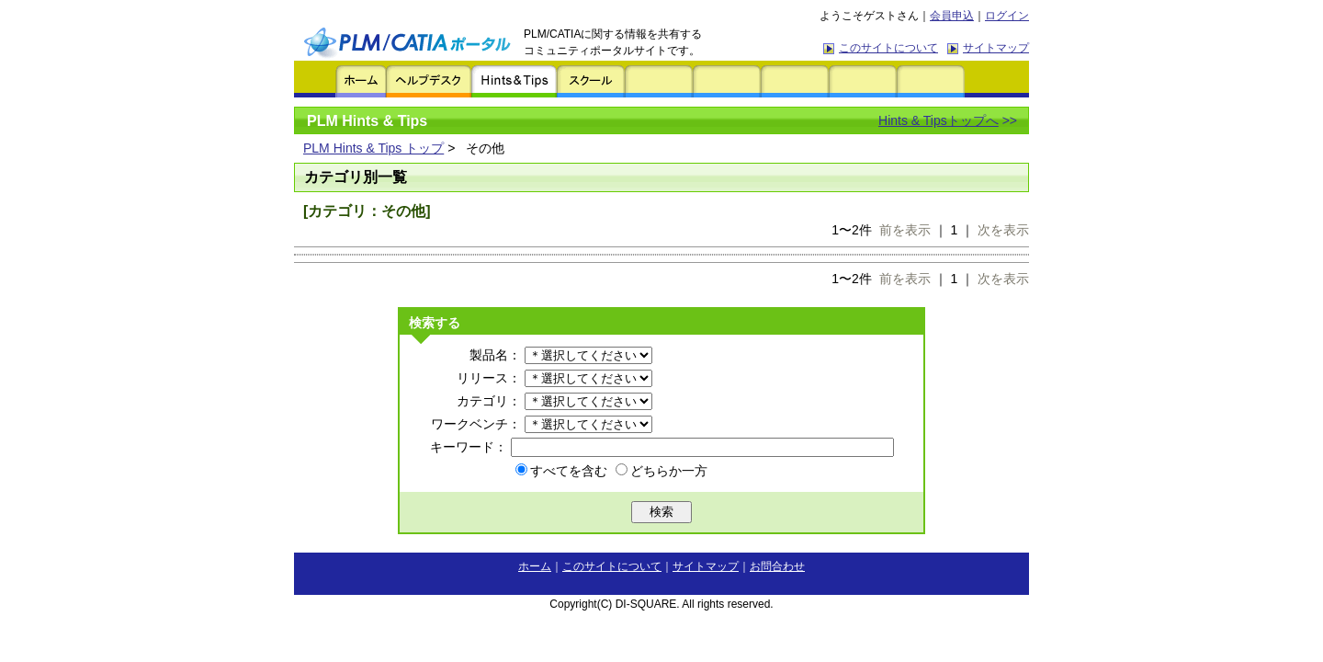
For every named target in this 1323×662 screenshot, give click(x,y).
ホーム (534, 566)
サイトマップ (996, 47)
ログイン (1007, 15)
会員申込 (952, 15)
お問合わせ (777, 566)
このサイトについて (888, 47)
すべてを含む (561, 470)
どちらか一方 (661, 470)
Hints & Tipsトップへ (938, 120)
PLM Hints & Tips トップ (373, 148)
